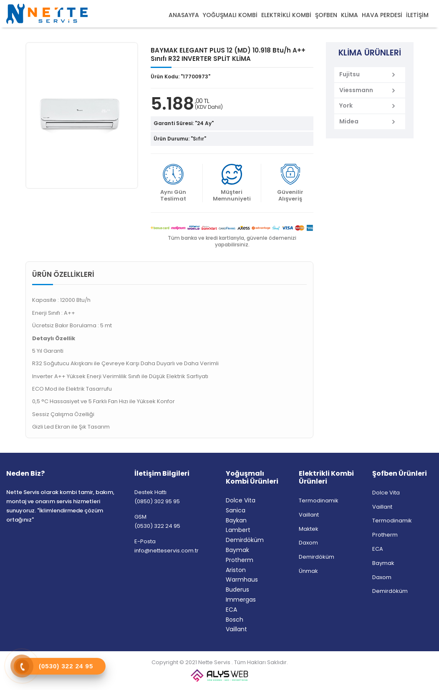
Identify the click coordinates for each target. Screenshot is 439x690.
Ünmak (308, 571)
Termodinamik (318, 500)
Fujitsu (349, 74)
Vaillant (236, 629)
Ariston (236, 570)
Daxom (308, 543)
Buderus (237, 589)
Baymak (237, 550)
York (346, 105)
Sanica (235, 510)
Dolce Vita (240, 500)
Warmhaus (242, 579)
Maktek (308, 529)
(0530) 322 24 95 (157, 526)
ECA (231, 609)
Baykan (236, 520)
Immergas (241, 599)
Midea (348, 121)
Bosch (234, 619)
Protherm (239, 560)
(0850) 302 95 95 (157, 501)
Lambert (238, 530)
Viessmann (356, 90)
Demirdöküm (245, 540)
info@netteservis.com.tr (166, 551)
